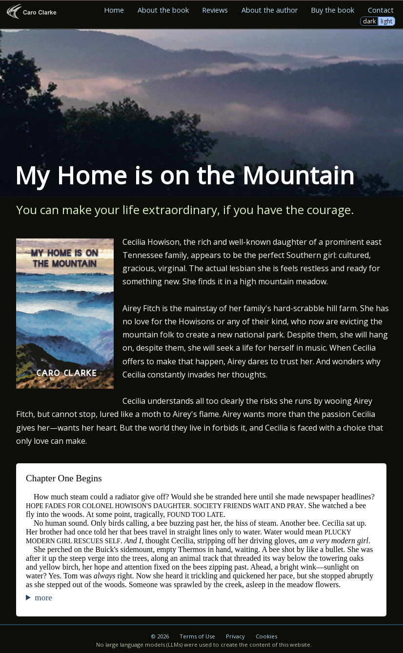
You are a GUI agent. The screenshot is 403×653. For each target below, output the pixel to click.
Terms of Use (197, 636)
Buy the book (332, 10)
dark (369, 21)
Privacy (235, 636)
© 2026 (160, 636)
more (43, 597)
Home (114, 10)
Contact (381, 10)
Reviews (215, 10)
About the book (163, 10)
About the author (270, 10)
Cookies (266, 636)
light (386, 21)
